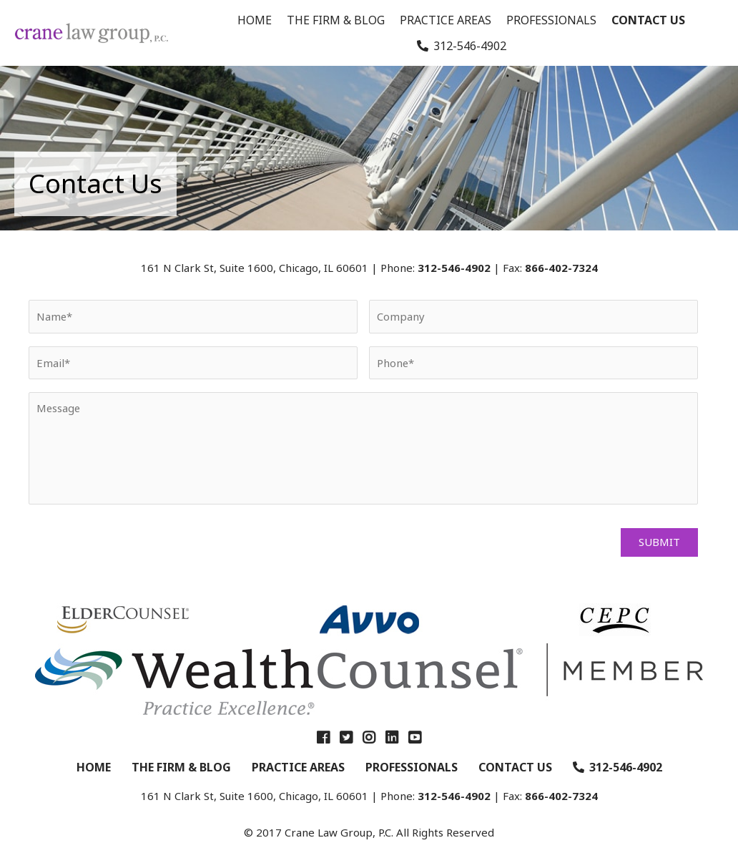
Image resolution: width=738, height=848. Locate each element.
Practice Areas (445, 20)
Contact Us (648, 20)
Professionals (551, 20)
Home (254, 20)
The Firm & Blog (336, 20)
